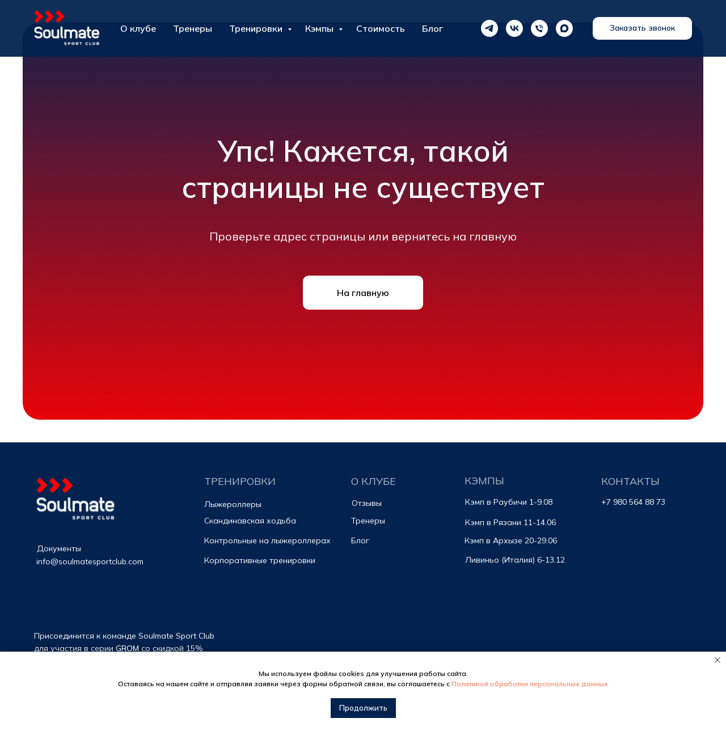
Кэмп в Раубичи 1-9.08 (508, 502)
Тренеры (368, 521)
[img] (76, 501)
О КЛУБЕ (373, 481)
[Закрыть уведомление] (717, 660)
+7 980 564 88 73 (633, 502)
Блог (360, 540)
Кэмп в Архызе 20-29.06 (511, 540)
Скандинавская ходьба (250, 521)
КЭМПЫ (484, 480)
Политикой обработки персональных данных (529, 683)
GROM (127, 648)
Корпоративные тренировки (259, 560)
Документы (59, 548)
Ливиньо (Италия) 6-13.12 (515, 560)
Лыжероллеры (232, 504)
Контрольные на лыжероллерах (267, 540)
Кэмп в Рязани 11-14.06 (510, 522)
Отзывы (367, 503)
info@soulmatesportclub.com (89, 561)
